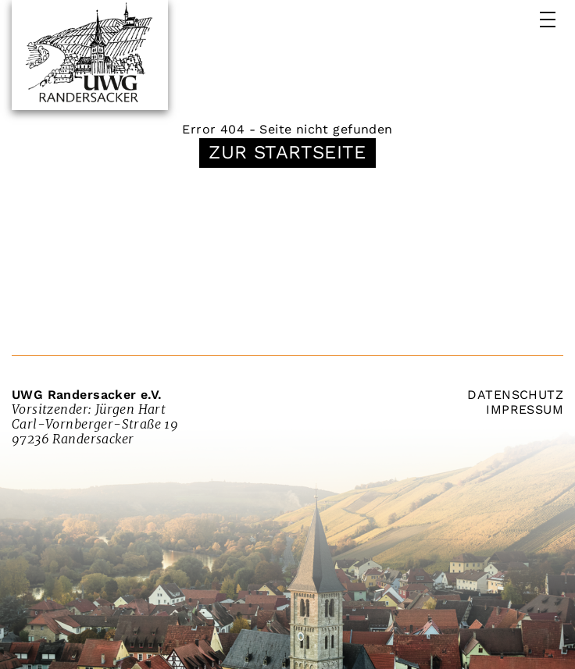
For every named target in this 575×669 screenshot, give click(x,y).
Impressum (524, 409)
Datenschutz (515, 394)
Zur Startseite (287, 152)
